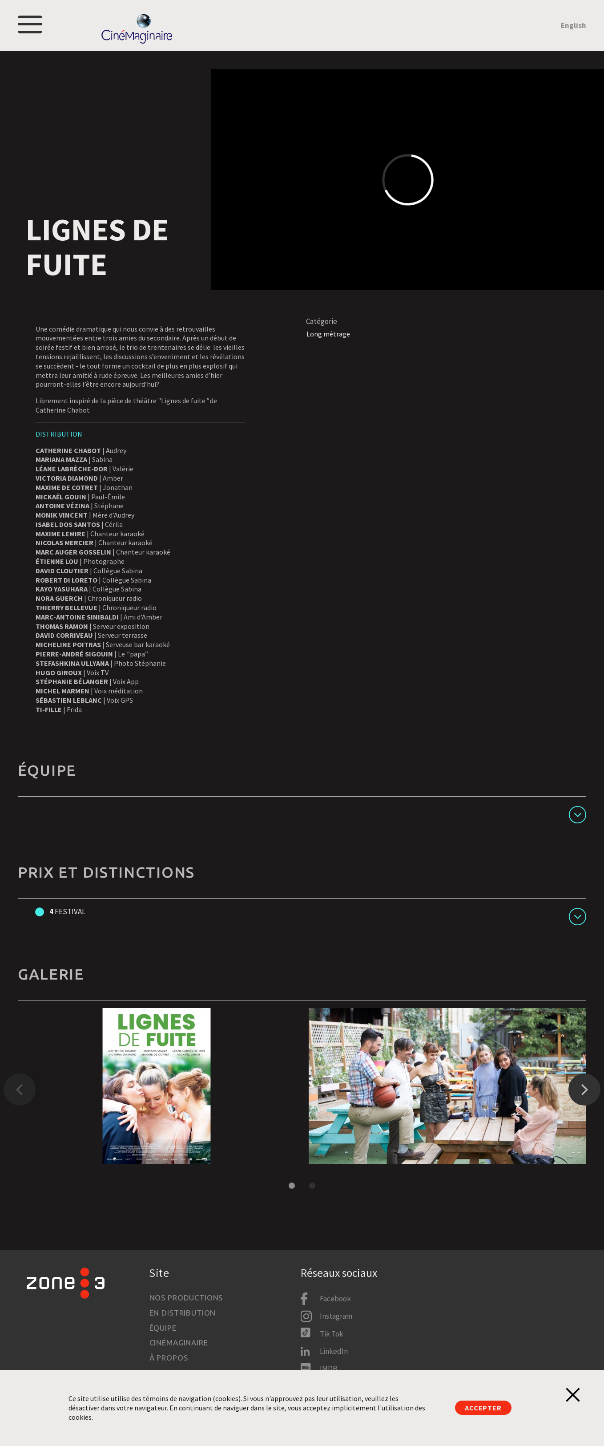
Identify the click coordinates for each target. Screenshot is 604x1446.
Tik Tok (331, 1334)
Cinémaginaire (178, 1342)
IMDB (328, 1368)
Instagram (336, 1316)
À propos (168, 1357)
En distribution (182, 1312)
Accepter (483, 1407)
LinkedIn (334, 1351)
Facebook (335, 1299)
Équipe (163, 1328)
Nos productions (186, 1297)
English (573, 30)
